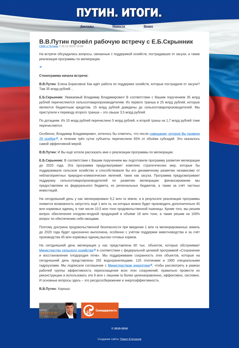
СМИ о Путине (48, 46)
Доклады (87, 26)
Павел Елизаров (130, 339)
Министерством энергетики (129, 265)
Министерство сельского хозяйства (66, 250)
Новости (118, 26)
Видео (148, 26)
